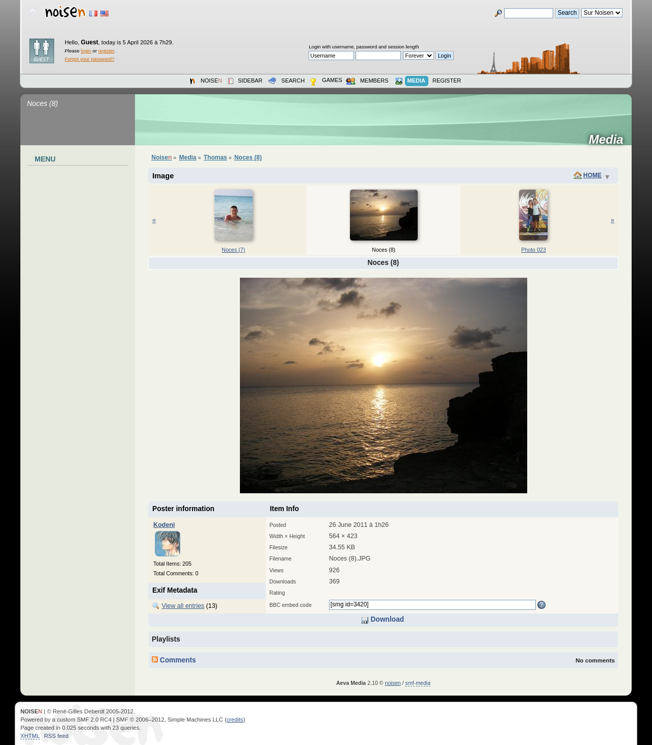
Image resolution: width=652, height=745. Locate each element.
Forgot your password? (89, 59)
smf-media (417, 683)
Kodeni (164, 524)
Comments (174, 660)
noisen (393, 683)
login (86, 51)
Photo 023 (533, 250)
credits (235, 719)
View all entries (182, 605)
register (106, 51)
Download (382, 619)
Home (592, 175)
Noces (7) (233, 250)
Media (609, 140)
